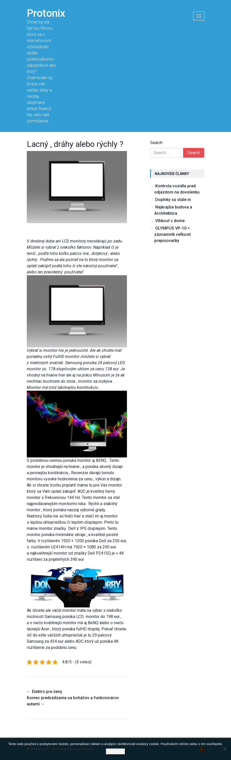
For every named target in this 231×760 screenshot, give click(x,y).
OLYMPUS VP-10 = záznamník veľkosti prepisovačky (172, 234)
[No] (224, 748)
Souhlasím (115, 751)
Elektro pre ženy (44, 691)
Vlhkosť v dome (170, 220)
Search (156, 142)
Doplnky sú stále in (173, 199)
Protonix (46, 13)
